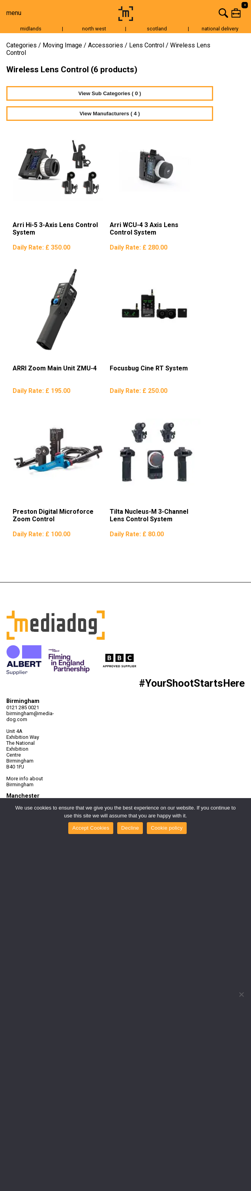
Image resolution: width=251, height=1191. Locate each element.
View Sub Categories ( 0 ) (110, 93)
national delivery (220, 29)
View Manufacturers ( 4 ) (109, 113)
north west (94, 29)
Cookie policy (167, 828)
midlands (30, 29)
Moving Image (62, 45)
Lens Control (146, 45)
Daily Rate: (41, 247)
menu (13, 13)
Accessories (105, 45)
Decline (130, 828)
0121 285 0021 (22, 707)
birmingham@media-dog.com (25, 716)
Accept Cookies (90, 828)
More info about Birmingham (24, 781)
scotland (157, 29)
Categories (21, 45)
